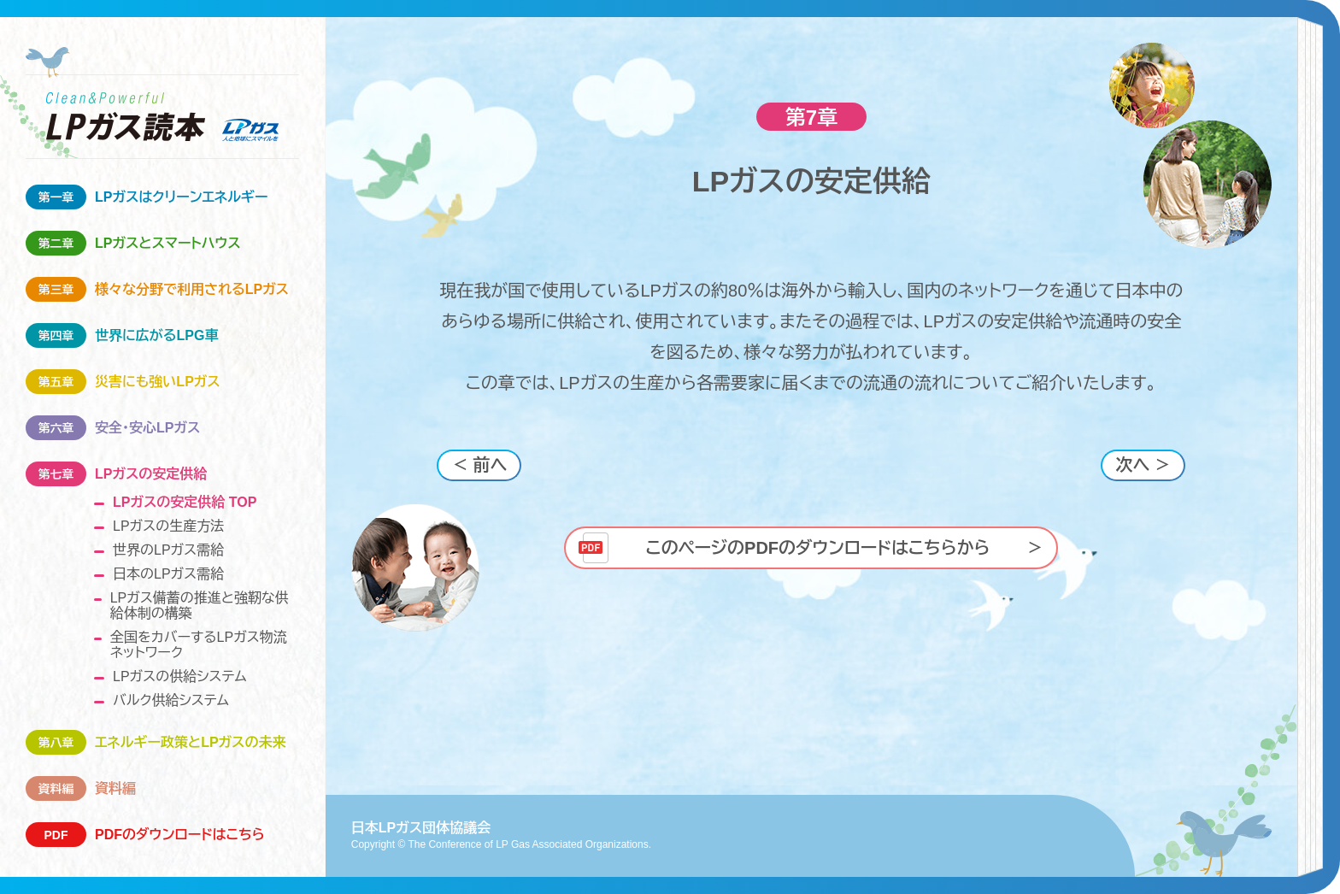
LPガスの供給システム (180, 676)
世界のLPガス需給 (168, 550)
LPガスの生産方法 (168, 526)
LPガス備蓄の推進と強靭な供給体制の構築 (199, 606)
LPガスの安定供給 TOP (184, 502)
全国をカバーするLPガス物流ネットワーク (198, 645)
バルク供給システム (171, 700)
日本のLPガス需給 (168, 574)
